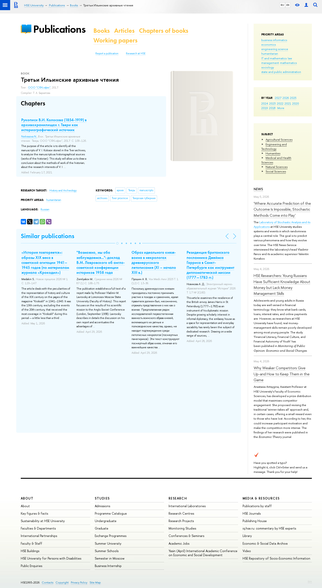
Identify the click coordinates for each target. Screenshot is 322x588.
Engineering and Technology (274, 146)
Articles (124, 31)
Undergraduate (105, 521)
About (27, 498)
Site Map (95, 582)
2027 (278, 98)
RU (282, 5)
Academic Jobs (179, 543)
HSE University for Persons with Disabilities (51, 558)
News (258, 189)
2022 (280, 103)
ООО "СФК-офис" (39, 87)
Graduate (101, 528)
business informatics (274, 40)
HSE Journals (252, 513)
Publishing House (255, 521)
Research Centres (181, 513)
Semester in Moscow (110, 558)
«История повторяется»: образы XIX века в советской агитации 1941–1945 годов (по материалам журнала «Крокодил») (45, 262)
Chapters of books (163, 31)
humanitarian (269, 53)
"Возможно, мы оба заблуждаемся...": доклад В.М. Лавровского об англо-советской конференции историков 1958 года (100, 262)
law (290, 58)
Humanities (273, 153)
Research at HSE (136, 53)
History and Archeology (63, 190)
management (270, 63)
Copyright (62, 582)
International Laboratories (187, 506)
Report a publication (106, 53)
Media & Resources (261, 498)
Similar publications (47, 236)
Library (247, 536)
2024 (264, 103)
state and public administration (281, 72)
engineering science (274, 49)
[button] (117, 243)
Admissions (102, 506)
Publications (59, 29)
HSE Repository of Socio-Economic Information (276, 558)
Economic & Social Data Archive (265, 543)
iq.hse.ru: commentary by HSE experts (269, 528)
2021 (288, 103)
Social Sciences (276, 171)
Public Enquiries (31, 566)
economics (268, 44)
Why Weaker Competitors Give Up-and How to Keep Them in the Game (282, 373)
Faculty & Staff (31, 543)
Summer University (108, 543)
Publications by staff (257, 506)
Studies (102, 498)
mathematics (288, 63)
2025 (293, 98)
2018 (272, 108)
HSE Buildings (30, 551)
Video (247, 551)
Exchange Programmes (110, 536)
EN (287, 5)
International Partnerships (39, 536)
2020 (295, 103)
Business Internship (108, 566)
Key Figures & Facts (34, 513)
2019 (264, 108)
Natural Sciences (276, 167)
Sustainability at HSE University (43, 521)
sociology (267, 67)
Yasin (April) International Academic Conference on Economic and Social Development (203, 553)
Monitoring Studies (182, 528)
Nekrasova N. (29, 136)
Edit (310, 581)
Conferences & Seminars (186, 536)
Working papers (115, 40)
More (280, 108)
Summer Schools (106, 551)
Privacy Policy (79, 582)
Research (178, 498)
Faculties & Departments (38, 528)
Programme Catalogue (111, 513)
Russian (45, 209)
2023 (272, 103)
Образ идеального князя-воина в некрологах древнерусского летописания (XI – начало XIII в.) (154, 262)
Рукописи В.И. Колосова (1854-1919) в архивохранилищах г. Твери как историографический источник (54, 124)
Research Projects (181, 521)
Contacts (47, 582)
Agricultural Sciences (279, 139)
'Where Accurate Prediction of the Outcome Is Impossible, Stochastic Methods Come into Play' (282, 209)
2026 (286, 98)
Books (101, 31)
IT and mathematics (274, 58)
